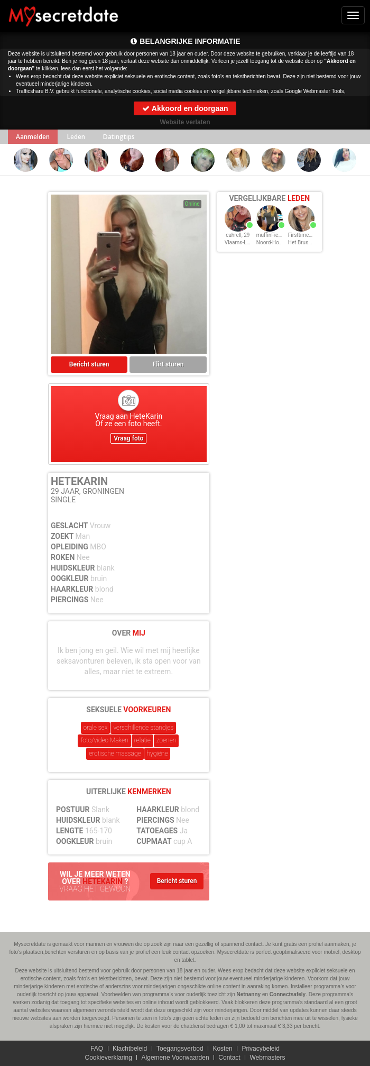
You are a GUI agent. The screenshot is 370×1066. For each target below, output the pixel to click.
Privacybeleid (260, 1048)
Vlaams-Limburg (244, 242)
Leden (76, 136)
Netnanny (249, 994)
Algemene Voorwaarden (175, 1057)
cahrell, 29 (237, 235)
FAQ (96, 1048)
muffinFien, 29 (273, 235)
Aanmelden (33, 136)
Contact (229, 1057)
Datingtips (119, 136)
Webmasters (267, 1057)
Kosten (222, 1048)
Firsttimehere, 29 (308, 235)
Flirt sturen (168, 364)
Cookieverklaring (108, 1057)
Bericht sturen (89, 364)
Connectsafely (288, 994)
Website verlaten (185, 122)
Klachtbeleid (130, 1048)
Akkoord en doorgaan (185, 108)
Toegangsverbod (180, 1048)
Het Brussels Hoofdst (313, 242)
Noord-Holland (273, 242)
